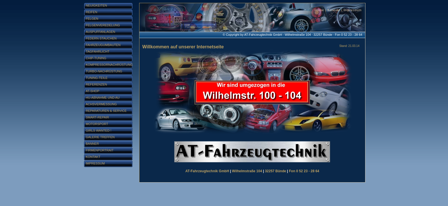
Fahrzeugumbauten (103, 45)
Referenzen (96, 84)
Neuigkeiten (96, 5)
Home (319, 10)
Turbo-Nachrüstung (104, 71)
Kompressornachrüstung (109, 64)
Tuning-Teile (96, 78)
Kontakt (333, 10)
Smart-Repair (97, 117)
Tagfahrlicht (97, 51)
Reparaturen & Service (106, 110)
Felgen (92, 18)
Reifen (91, 12)
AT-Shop (92, 91)
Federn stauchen (101, 38)
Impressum (353, 10)
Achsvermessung (101, 104)
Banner (92, 143)
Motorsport (97, 124)
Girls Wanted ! (98, 130)
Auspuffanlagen (100, 31)
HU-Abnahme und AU (103, 97)
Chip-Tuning (96, 58)
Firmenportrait (100, 150)
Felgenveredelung (103, 25)
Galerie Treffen (100, 137)
